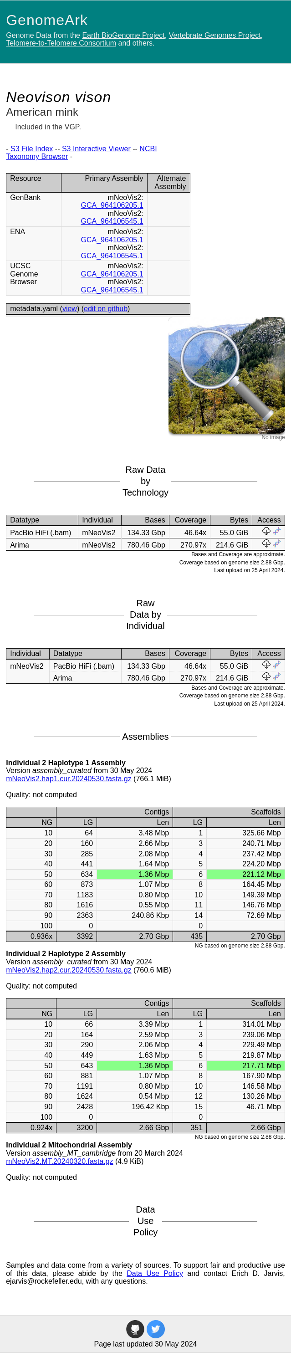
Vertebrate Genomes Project (215, 35)
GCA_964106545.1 (112, 221)
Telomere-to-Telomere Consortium (61, 43)
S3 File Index (31, 149)
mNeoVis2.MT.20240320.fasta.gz (59, 1161)
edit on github (106, 308)
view (69, 308)
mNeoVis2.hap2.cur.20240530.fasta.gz (68, 970)
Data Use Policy (155, 1273)
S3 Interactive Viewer (96, 149)
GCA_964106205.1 (112, 205)
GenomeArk (47, 20)
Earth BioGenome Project (123, 35)
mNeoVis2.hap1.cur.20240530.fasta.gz (68, 779)
